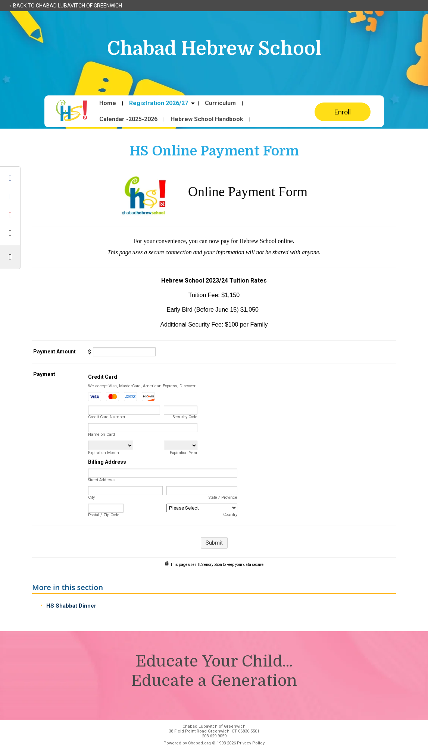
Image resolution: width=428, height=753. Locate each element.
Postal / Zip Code (103, 515)
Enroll (342, 112)
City (91, 497)
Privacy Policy (251, 743)
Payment (44, 374)
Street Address (101, 480)
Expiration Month (103, 452)
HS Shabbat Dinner (71, 605)
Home (107, 103)
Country (230, 514)
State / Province (223, 497)
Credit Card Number (106, 417)
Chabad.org (199, 743)
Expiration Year (183, 452)
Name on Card (101, 434)
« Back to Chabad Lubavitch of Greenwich (65, 6)
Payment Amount (54, 352)
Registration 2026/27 (158, 103)
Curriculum (220, 103)
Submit (214, 543)
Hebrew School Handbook (207, 119)
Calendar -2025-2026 (128, 119)
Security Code (185, 417)
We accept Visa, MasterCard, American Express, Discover (142, 386)
